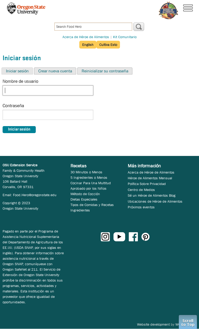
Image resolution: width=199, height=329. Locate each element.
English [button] (88, 44)
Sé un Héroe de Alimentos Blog (151, 195)
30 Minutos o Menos (86, 172)
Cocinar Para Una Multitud (90, 183)
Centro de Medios (141, 189)
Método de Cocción (85, 193)
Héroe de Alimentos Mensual (150, 178)
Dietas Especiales (83, 199)
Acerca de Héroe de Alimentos (85, 37)
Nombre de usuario (20, 81)
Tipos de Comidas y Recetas (92, 204)
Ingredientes (80, 210)
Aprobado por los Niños (88, 188)
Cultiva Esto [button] (108, 44)
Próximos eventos (141, 207)
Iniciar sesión (17, 71)
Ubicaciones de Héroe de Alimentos (155, 201)
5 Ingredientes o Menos (88, 177)
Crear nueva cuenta (55, 71)
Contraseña (13, 105)
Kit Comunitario (125, 37)
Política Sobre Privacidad (147, 183)
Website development (153, 324)
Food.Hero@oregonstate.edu (34, 195)
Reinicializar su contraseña (105, 71)
